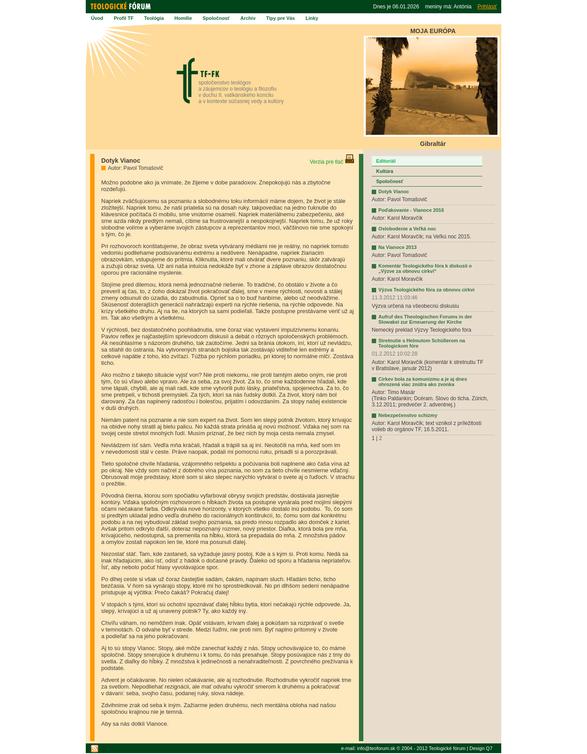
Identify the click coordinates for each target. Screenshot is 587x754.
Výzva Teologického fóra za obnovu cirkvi (426, 289)
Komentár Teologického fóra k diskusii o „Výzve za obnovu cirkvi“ (425, 268)
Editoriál (386, 161)
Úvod (97, 18)
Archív (247, 18)
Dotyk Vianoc (393, 191)
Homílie (183, 18)
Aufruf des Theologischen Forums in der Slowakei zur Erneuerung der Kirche (425, 319)
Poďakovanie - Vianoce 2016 (411, 210)
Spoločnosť (216, 18)
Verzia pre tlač (332, 162)
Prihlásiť (487, 7)
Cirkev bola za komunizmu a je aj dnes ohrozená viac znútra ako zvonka (422, 381)
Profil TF (124, 18)
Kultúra (384, 171)
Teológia (154, 18)
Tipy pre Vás (280, 18)
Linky (311, 18)
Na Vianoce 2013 (397, 247)
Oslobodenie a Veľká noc (407, 228)
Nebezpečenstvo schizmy (407, 415)
